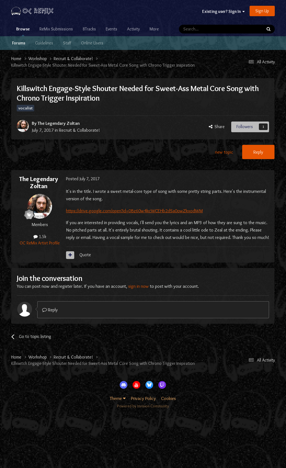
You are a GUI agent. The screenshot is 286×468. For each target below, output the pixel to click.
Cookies (168, 398)
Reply (258, 152)
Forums (18, 43)
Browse (23, 31)
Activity (133, 29)
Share (217, 126)
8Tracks (89, 29)
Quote (85, 254)
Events (111, 29)
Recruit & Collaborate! (79, 130)
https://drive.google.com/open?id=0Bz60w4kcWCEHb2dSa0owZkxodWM (134, 210)
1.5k (39, 236)
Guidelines (44, 43)
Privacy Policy (143, 398)
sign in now (138, 286)
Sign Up (262, 10)
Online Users (92, 43)
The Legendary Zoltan (59, 123)
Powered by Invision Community (143, 406)
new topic (224, 152)
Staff (67, 43)
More (154, 29)
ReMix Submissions (56, 29)
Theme (118, 398)
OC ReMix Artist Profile (40, 243)
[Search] (206, 29)
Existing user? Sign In (223, 11)
